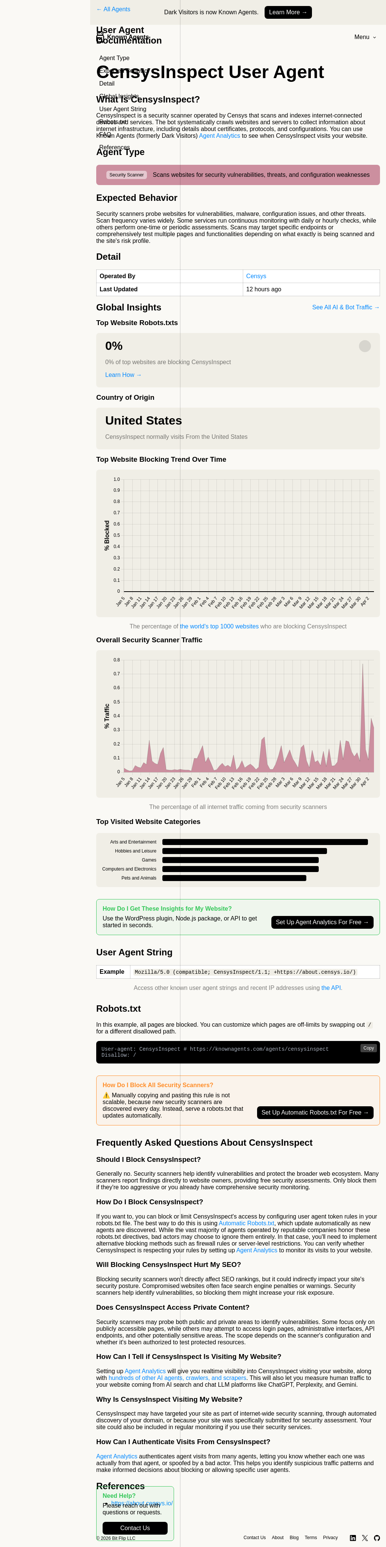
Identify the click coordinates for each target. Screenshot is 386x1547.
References (114, 147)
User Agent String (122, 109)
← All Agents (113, 9)
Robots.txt (112, 122)
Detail (107, 83)
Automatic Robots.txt (246, 1226)
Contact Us (135, 1528)
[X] (365, 1538)
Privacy (330, 1537)
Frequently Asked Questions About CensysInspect (204, 1145)
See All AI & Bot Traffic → (346, 307)
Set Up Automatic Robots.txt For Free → (315, 1115)
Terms (311, 1537)
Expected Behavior (124, 71)
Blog (294, 1537)
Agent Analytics (219, 136)
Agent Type (114, 58)
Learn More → (288, 12)
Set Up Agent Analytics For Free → (322, 922)
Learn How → (123, 375)
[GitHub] (377, 1538)
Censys (256, 276)
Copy (368, 1048)
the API (331, 988)
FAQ (105, 134)
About (277, 1537)
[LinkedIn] (353, 1538)
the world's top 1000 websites (219, 626)
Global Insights (119, 96)
